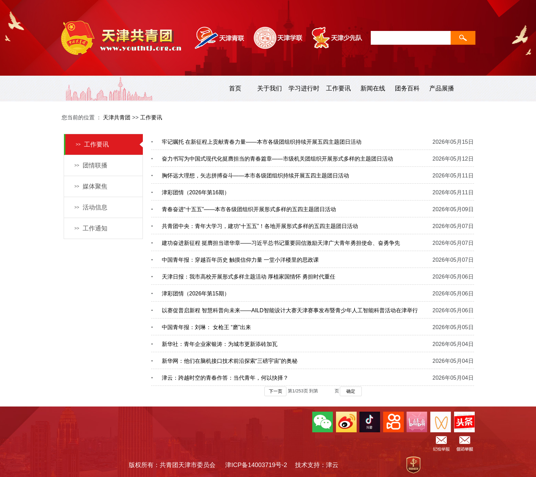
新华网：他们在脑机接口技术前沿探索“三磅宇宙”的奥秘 (230, 361)
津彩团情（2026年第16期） (196, 192)
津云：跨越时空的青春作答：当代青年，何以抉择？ (225, 378)
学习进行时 (303, 88)
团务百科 (407, 88)
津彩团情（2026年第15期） (196, 293)
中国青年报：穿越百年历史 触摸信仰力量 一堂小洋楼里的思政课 (240, 260)
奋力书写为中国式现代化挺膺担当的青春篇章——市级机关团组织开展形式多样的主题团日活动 (277, 159)
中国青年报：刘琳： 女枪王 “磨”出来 (206, 327)
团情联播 (90, 165)
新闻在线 (372, 88)
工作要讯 (338, 88)
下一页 (275, 391)
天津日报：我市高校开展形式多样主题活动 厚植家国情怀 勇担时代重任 (249, 277)
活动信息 (90, 207)
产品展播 (441, 88)
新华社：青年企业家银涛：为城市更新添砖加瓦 (219, 344)
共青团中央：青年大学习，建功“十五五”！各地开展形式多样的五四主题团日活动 (260, 226)
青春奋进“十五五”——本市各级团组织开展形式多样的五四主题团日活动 (249, 209)
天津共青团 (116, 117)
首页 (235, 88)
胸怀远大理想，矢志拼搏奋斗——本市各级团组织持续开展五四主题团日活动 (255, 175)
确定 (350, 391)
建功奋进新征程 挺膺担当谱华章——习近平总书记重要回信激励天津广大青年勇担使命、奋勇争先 (281, 243)
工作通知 (90, 228)
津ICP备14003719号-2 (259, 465)
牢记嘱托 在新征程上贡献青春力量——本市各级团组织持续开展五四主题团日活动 (261, 142)
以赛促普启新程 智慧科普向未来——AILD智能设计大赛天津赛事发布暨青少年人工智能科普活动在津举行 (290, 310)
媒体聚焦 (90, 186)
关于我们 (269, 88)
